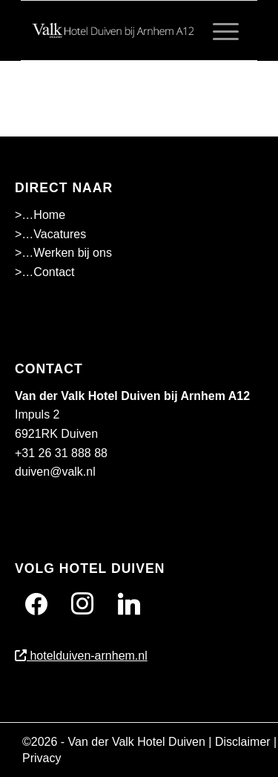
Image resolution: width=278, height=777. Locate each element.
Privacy (41, 758)
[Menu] (218, 30)
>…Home (40, 215)
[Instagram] (82, 603)
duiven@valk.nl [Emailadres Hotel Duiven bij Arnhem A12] (55, 471)
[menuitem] (218, 30)
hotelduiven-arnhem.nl (81, 655)
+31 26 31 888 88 (61, 453)
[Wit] (115, 30)
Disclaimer (243, 741)
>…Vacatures (50, 234)
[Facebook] (36, 603)
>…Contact (44, 272)
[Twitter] (129, 603)
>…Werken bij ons (63, 252)
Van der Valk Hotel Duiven (136, 741)
